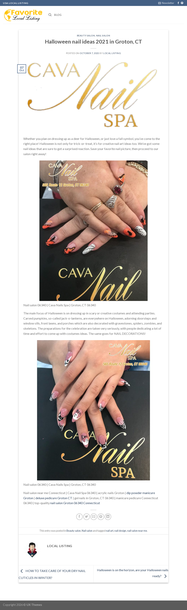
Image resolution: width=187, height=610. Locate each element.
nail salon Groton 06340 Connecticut (75, 503)
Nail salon (103, 35)
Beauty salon (86, 35)
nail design (120, 530)
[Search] (49, 15)
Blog (58, 14)
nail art (109, 530)
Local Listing (112, 53)
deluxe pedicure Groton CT (53, 498)
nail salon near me (137, 530)
